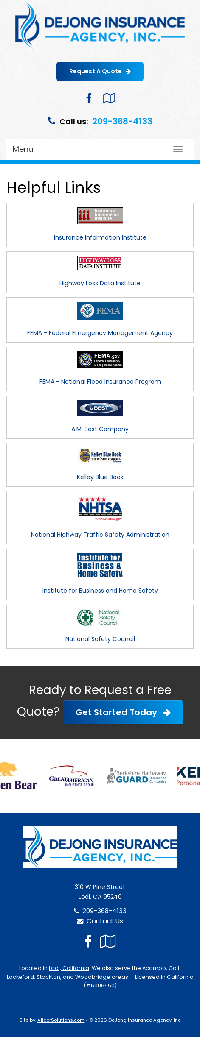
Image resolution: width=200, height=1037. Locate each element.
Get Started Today (123, 712)
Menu (23, 149)
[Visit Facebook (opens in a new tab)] (89, 98)
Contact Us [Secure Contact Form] (100, 921)
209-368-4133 (122, 121)
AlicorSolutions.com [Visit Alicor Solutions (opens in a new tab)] (61, 1020)
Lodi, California (69, 968)
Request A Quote (100, 71)
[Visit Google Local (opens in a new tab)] (108, 98)
